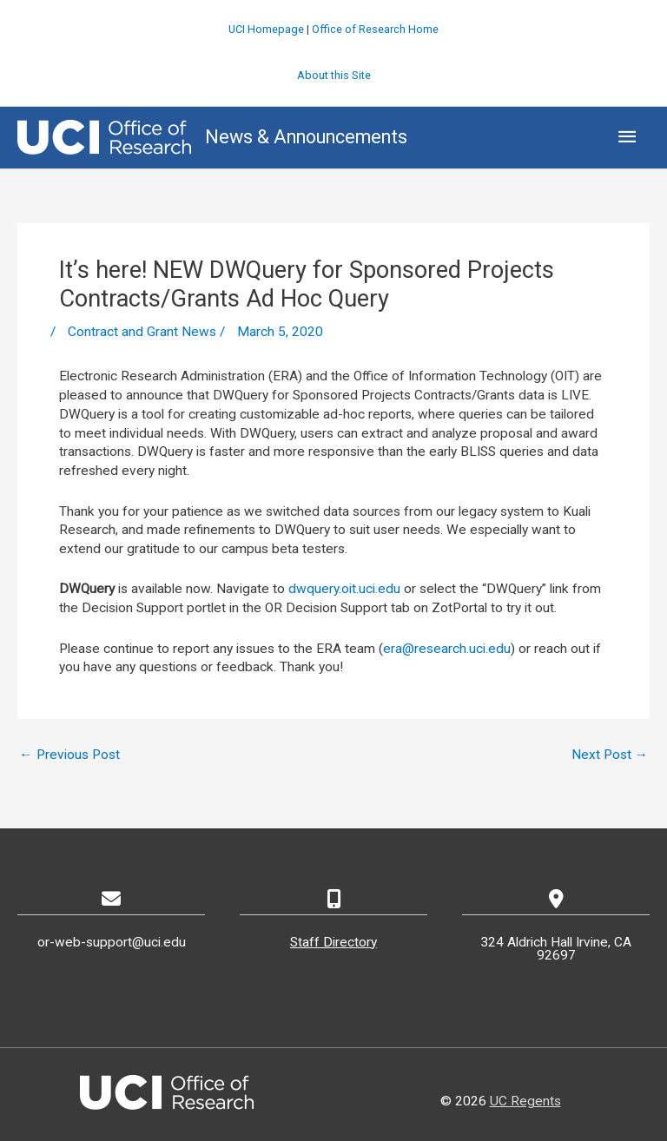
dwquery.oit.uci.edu (344, 589)
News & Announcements (306, 137)
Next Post (610, 754)
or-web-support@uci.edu (111, 942)
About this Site (334, 75)
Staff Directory (333, 942)
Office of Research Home (375, 29)
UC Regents (525, 1101)
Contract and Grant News (142, 332)
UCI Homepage (266, 29)
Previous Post (69, 754)
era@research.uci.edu (447, 648)
